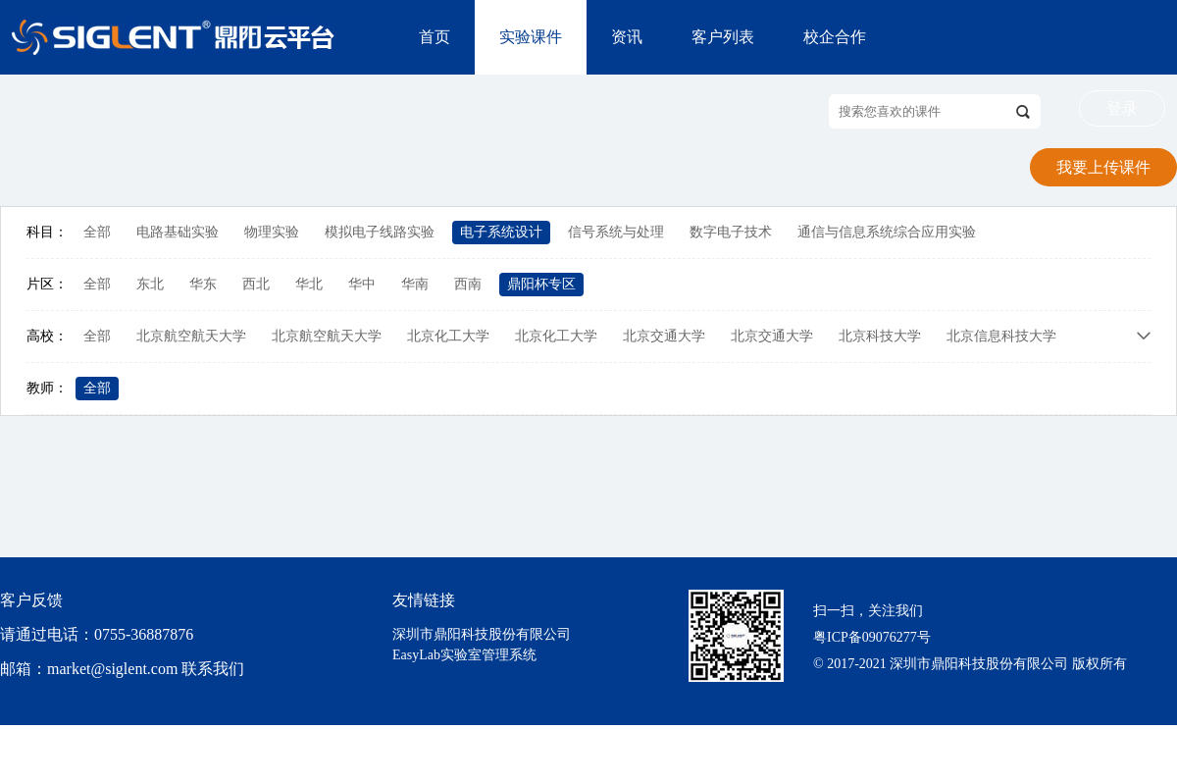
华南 (415, 284)
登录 (1122, 108)
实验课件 (530, 36)
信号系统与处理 (616, 232)
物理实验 (271, 232)
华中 (362, 284)
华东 (203, 284)
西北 (256, 284)
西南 (468, 284)
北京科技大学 (880, 336)
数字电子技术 (731, 232)
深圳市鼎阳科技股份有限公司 (481, 634)
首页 (434, 36)
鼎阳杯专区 (541, 284)
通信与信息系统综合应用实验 (886, 232)
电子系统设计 (501, 232)
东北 (150, 284)
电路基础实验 (177, 232)
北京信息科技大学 (1001, 336)
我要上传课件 (1103, 167)
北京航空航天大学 (191, 336)
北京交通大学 (664, 336)
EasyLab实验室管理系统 (464, 655)
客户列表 (722, 36)
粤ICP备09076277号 (872, 637)
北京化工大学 (448, 336)
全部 (97, 232)
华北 (309, 284)
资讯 (626, 36)
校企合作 (834, 36)
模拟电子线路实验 (380, 232)
